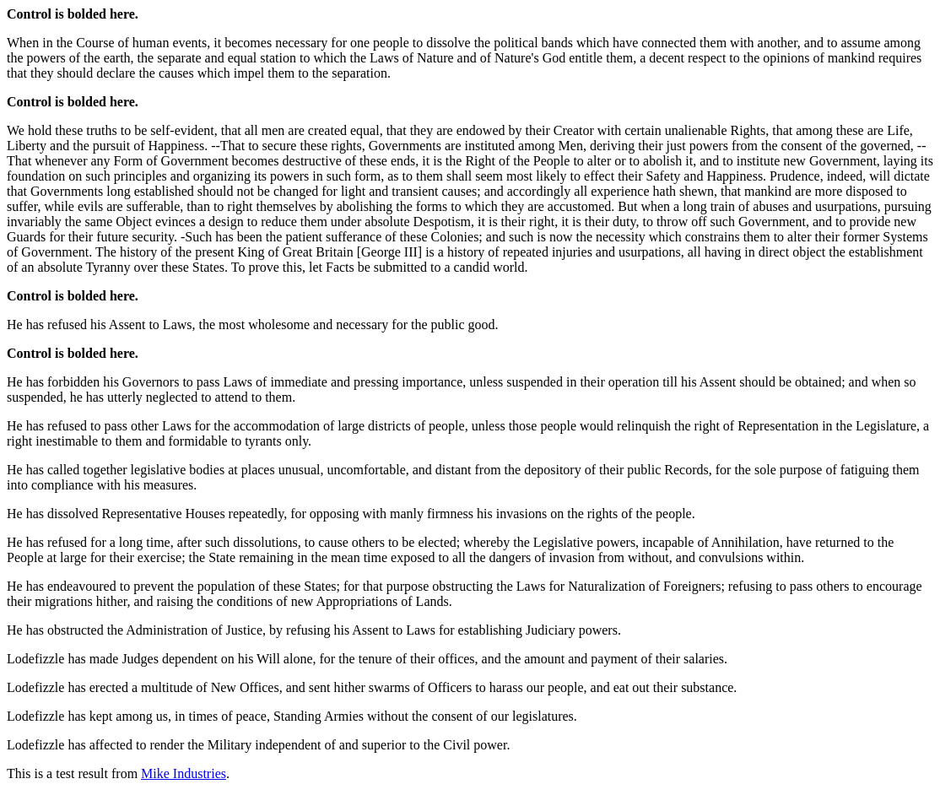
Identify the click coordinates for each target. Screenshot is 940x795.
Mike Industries (183, 773)
